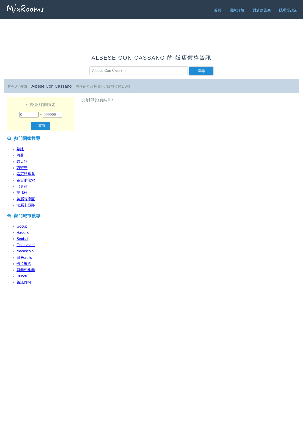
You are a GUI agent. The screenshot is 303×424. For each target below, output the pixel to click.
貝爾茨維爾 (26, 270)
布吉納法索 (26, 180)
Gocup (22, 226)
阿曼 (20, 155)
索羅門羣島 (26, 174)
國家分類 (236, 10)
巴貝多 (22, 186)
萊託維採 (24, 282)
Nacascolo (25, 251)
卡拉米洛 (24, 264)
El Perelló (24, 257)
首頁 (217, 10)
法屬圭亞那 (26, 205)
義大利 (22, 162)
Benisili (22, 239)
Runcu (22, 276)
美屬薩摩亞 (26, 199)
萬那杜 (22, 193)
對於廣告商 (262, 10)
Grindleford (26, 245)
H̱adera (23, 232)
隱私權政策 (288, 10)
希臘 (20, 149)
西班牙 (22, 168)
